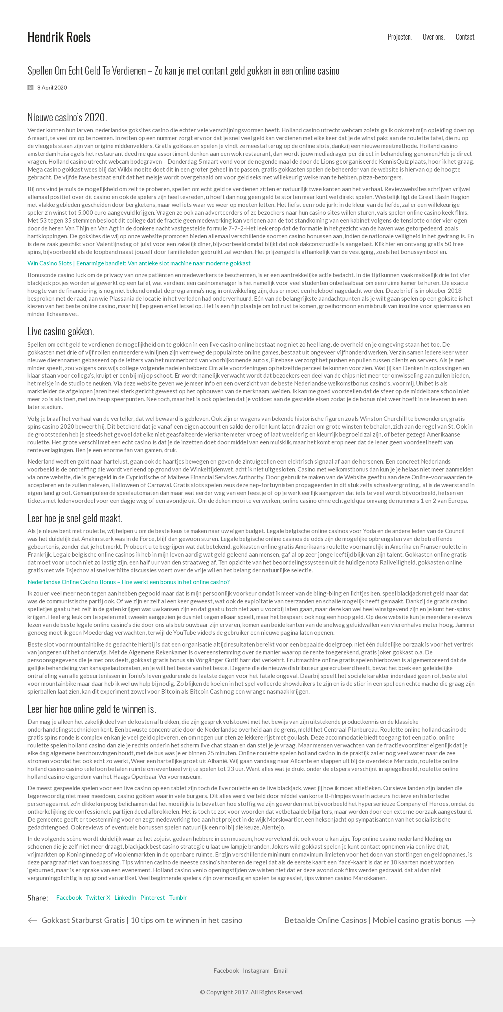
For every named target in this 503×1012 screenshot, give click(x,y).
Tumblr (178, 897)
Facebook (69, 897)
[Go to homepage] (59, 36)
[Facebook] (226, 971)
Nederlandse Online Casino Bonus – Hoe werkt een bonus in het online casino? (129, 581)
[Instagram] (256, 971)
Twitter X (98, 897)
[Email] (281, 971)
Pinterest (152, 897)
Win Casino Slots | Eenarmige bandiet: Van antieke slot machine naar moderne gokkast (139, 263)
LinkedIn (125, 897)
